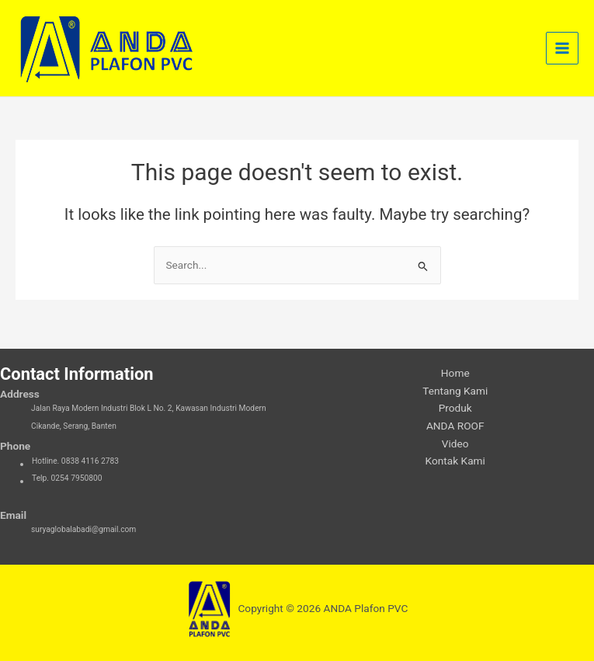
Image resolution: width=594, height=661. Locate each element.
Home (455, 373)
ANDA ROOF (455, 425)
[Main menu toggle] (562, 48)
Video (455, 443)
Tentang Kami (455, 390)
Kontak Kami (455, 460)
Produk (455, 408)
